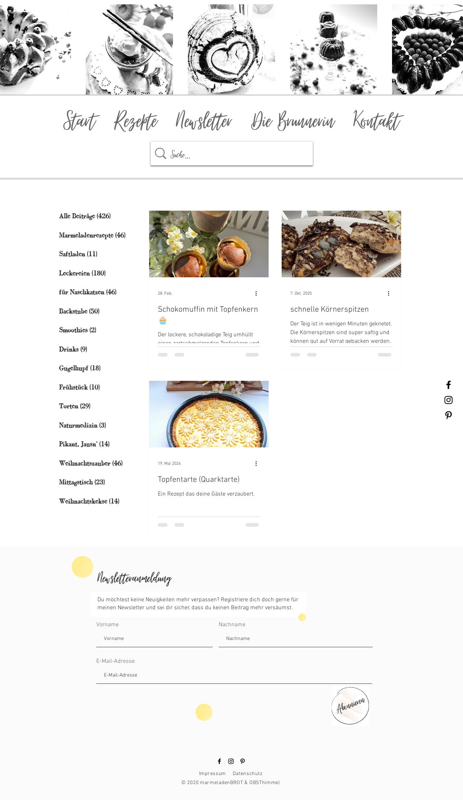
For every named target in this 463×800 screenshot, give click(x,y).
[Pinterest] (242, 761)
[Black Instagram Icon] (448, 400)
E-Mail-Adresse (115, 661)
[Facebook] (219, 761)
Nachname (232, 625)
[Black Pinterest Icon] (448, 415)
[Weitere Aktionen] (258, 293)
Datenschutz (248, 774)
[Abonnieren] (349, 703)
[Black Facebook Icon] (448, 384)
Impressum (212, 774)
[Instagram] (231, 761)
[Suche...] (234, 153)
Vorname (107, 625)
